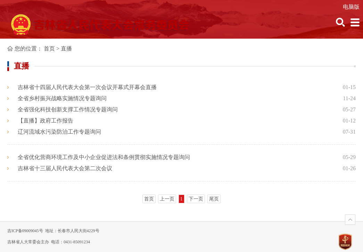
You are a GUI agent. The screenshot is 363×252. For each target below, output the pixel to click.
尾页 (214, 199)
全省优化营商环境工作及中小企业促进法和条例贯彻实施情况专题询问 (104, 157)
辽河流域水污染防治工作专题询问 (59, 132)
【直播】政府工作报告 (45, 121)
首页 (49, 49)
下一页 (196, 199)
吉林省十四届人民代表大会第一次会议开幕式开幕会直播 (87, 87)
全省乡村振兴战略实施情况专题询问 (62, 98)
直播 (66, 49)
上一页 (167, 199)
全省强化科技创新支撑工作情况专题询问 (68, 109)
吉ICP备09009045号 (25, 230)
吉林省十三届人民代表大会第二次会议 (65, 168)
